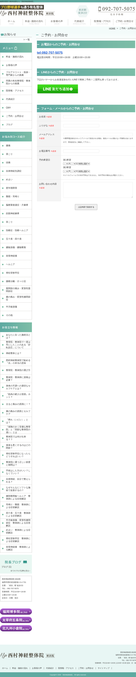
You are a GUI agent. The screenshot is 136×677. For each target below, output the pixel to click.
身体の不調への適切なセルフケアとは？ (18, 387)
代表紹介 (10, 99)
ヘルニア (10, 264)
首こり (9, 222)
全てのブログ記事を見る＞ (21, 571)
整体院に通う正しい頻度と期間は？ (18, 463)
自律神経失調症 (14, 171)
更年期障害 (11, 188)
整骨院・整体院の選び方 (18, 370)
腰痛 (8, 145)
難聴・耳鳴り (12, 196)
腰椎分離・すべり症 (16, 281)
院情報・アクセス (102, 22)
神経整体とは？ (14, 353)
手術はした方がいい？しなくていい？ (18, 472)
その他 (9, 315)
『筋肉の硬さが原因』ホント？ (18, 395)
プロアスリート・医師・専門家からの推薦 (18, 73)
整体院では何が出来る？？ (16, 438)
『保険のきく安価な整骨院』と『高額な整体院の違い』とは (18, 429)
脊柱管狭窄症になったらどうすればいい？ (18, 455)
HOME (112, 28)
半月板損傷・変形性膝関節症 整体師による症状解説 (18, 523)
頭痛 (8, 162)
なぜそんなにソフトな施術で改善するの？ (18, 488)
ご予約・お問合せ (124, 22)
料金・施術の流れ (34, 22)
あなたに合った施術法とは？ (18, 336)
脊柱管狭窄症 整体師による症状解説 (18, 539)
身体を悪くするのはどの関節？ (18, 446)
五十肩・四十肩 (14, 239)
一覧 (27, 39)
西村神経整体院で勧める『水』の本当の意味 (18, 361)
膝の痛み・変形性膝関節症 (18, 298)
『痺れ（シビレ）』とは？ (17, 421)
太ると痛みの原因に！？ (18, 404)
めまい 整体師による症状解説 (18, 531)
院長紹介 (79, 22)
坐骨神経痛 (11, 256)
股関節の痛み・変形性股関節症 (18, 289)
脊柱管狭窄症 (12, 273)
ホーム (11, 22)
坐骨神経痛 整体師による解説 (18, 548)
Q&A (8, 107)
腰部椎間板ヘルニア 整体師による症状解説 (18, 497)
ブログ (9, 124)
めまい (9, 179)
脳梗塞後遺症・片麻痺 (17, 205)
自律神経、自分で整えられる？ (18, 480)
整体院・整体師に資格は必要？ (18, 378)
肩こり (9, 154)
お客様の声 (56, 22)
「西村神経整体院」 (67, 675)
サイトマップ (103, 668)
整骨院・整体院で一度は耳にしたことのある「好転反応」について (18, 345)
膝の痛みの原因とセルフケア (18, 412)
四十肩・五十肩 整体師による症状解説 (18, 514)
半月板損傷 (11, 307)
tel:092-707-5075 (50, 53)
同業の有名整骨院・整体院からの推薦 (18, 82)
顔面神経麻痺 (12, 213)
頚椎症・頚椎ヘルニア (17, 230)
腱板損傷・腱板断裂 (16, 247)
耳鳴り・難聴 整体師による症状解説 (18, 505)
